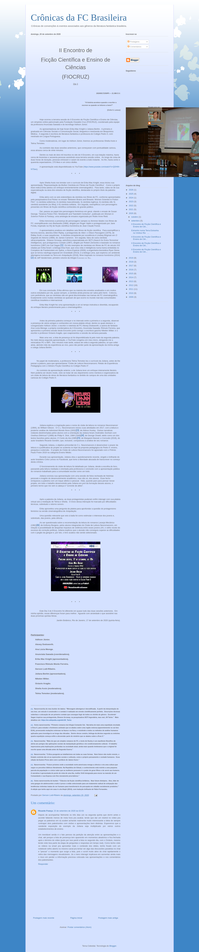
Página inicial (76, 918)
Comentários (134, 46)
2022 (131, 205)
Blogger (112, 946)
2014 (131, 277)
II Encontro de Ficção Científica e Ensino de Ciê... (146, 225)
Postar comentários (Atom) (79, 927)
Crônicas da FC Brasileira (79, 17)
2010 (131, 293)
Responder (43, 864)
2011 (131, 289)
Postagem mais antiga (108, 918)
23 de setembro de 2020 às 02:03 (69, 811)
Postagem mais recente (43, 918)
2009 (131, 297)
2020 (131, 213)
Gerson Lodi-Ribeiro (157, 124)
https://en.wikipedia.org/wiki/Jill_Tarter (56, 720)
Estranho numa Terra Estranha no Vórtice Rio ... (145, 231)
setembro (135, 221)
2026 (131, 190)
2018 (131, 262)
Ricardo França (45, 811)
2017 (131, 265)
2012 (131, 285)
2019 (131, 258)
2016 (131, 269)
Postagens (133, 42)
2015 (131, 273)
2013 (131, 281)
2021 (131, 209)
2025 (131, 194)
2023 (131, 201)
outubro (135, 217)
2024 (131, 197)
